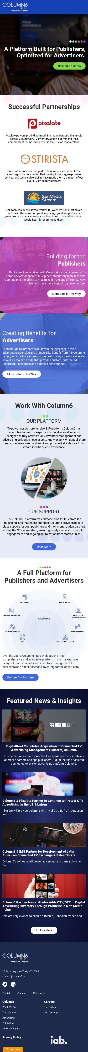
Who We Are (9, 1012)
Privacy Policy (11, 1037)
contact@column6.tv (13, 976)
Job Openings (51, 1012)
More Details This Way (66, 293)
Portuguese (39, 993)
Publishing (8, 1023)
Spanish (21, 993)
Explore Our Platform (20, 677)
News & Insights (11, 1028)
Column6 (8, 1001)
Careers (49, 1001)
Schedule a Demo (69, 66)
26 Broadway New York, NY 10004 (20, 971)
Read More (44, 547)
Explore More (44, 930)
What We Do (9, 1007)
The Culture (50, 1007)
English (6, 993)
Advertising (8, 1017)
